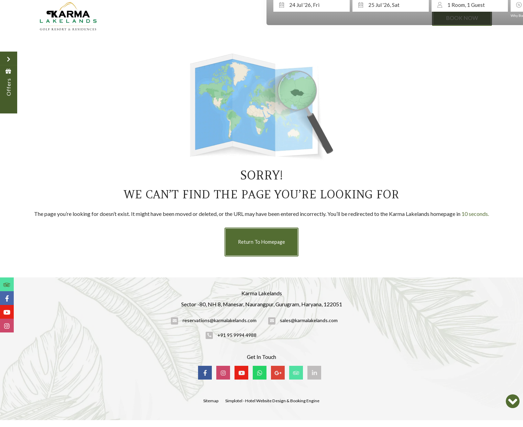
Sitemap (210, 400)
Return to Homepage (261, 242)
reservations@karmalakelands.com (220, 320)
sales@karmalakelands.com (309, 320)
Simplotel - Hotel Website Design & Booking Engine (272, 400)
